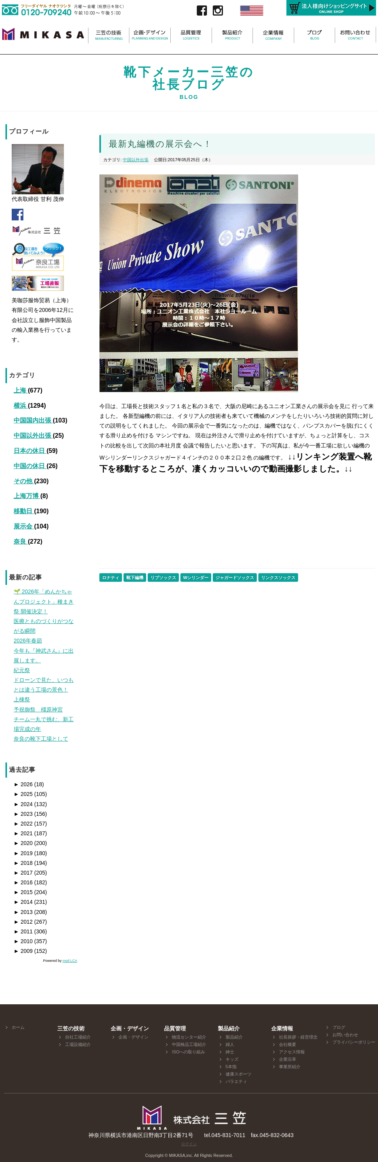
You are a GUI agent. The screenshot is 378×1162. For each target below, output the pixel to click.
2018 (23, 863)
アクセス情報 (292, 1051)
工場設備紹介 (78, 1044)
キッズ (232, 1059)
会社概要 (287, 1044)
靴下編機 (134, 577)
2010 (23, 941)
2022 (23, 823)
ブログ (338, 1027)
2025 (23, 794)
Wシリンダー (195, 577)
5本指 (231, 1066)
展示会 (24, 526)
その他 (24, 481)
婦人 (230, 1044)
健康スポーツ (238, 1074)
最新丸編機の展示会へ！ (160, 144)
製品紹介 (234, 1037)
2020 (23, 843)
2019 (23, 853)
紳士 (230, 1051)
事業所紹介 (289, 1066)
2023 (23, 814)
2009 (23, 951)
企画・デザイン (133, 1037)
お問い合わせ (345, 1034)
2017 (23, 873)
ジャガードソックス (234, 577)
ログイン (189, 1144)
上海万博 (27, 496)
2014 (23, 902)
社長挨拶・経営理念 (298, 1037)
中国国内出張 (33, 420)
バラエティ (236, 1081)
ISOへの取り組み (188, 1051)
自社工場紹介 (78, 1037)
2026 (23, 784)
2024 (23, 804)
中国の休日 (30, 466)
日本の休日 (30, 450)
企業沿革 (287, 1059)
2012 (23, 922)
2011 (23, 931)
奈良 (21, 541)
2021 (23, 833)
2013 (23, 912)
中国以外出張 (33, 435)
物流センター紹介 (189, 1037)
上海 (21, 390)
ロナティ (110, 577)
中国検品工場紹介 (189, 1044)
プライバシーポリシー (353, 1042)
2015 (23, 892)
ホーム (18, 1027)
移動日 (24, 511)
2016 (23, 882)
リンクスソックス (278, 577)
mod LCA (69, 961)
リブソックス (163, 577)
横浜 (21, 405)
